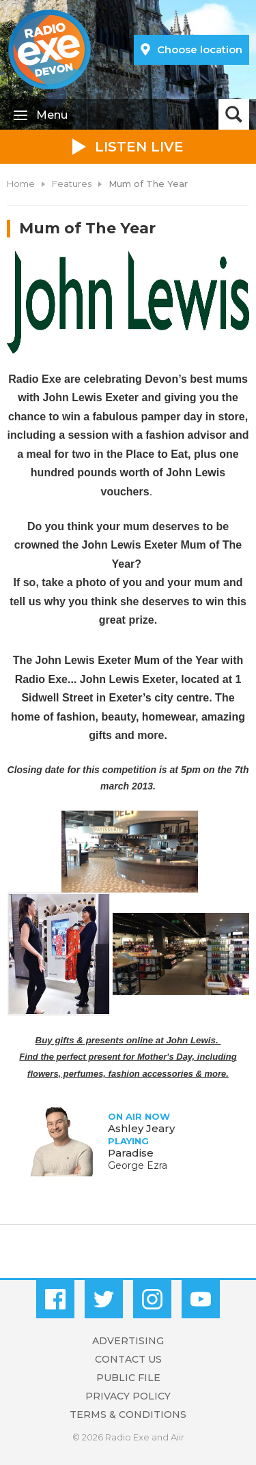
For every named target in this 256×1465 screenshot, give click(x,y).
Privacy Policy (128, 1396)
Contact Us (128, 1359)
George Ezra (137, 1165)
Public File (128, 1378)
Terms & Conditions (128, 1414)
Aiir (177, 1437)
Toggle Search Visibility (233, 114)
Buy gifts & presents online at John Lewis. (128, 1040)
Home (21, 183)
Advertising (128, 1341)
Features (71, 183)
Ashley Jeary (141, 1128)
